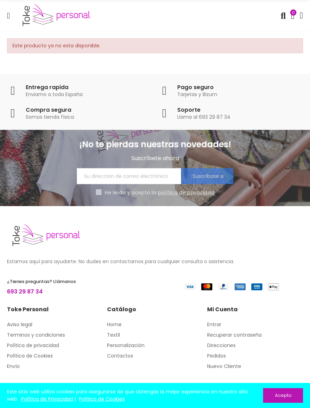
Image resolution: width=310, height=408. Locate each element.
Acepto (283, 395)
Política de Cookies (102, 398)
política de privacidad (186, 192)
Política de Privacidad (47, 398)
